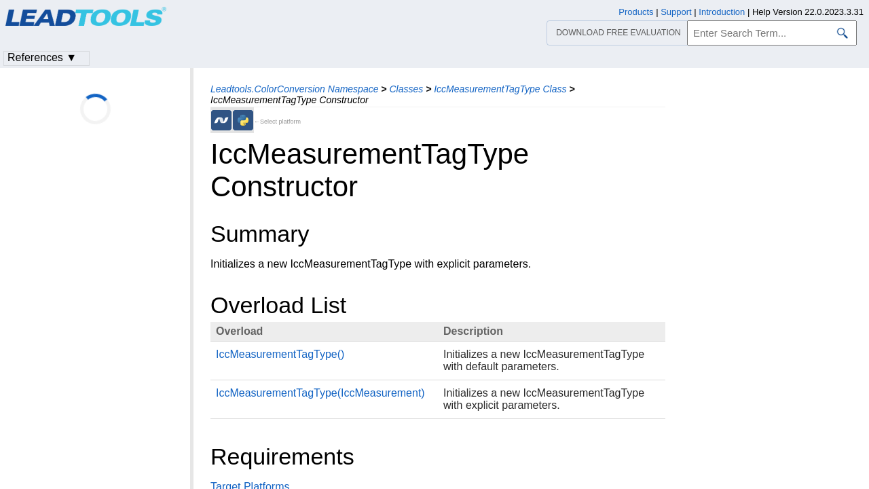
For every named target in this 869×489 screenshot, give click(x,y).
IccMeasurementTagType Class (500, 89)
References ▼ (42, 57)
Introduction (722, 12)
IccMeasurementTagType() (280, 354)
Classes (406, 89)
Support (676, 12)
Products (635, 12)
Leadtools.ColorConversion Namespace (294, 89)
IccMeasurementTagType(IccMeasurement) (320, 393)
